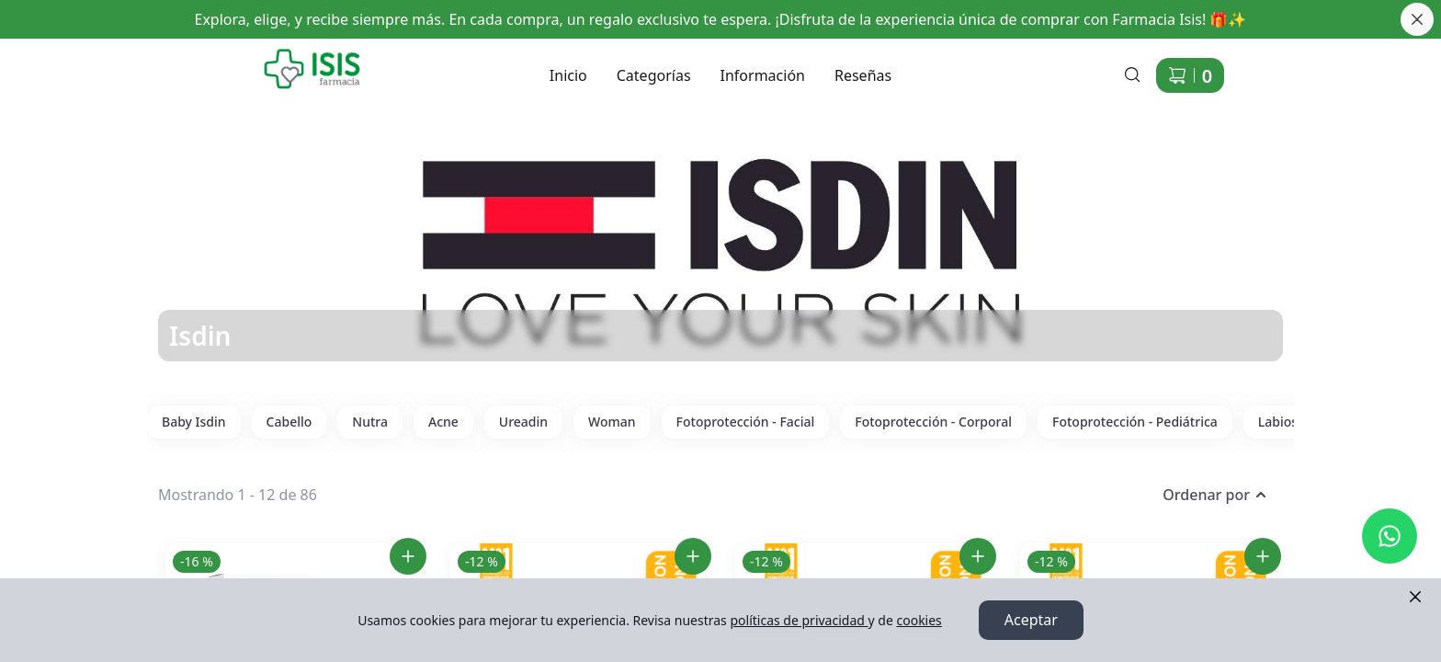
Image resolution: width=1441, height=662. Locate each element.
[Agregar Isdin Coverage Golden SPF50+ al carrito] (693, 556)
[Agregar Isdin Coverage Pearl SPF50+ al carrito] (977, 556)
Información (762, 75)
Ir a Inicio (249, 56)
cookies (918, 620)
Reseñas (862, 75)
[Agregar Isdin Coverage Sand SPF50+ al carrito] (1262, 556)
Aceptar (1031, 621)
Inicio (568, 75)
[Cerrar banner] (1417, 19)
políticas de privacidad (799, 620)
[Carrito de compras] (1190, 75)
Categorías (654, 75)
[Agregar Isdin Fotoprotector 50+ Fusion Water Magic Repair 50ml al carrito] (408, 556)
